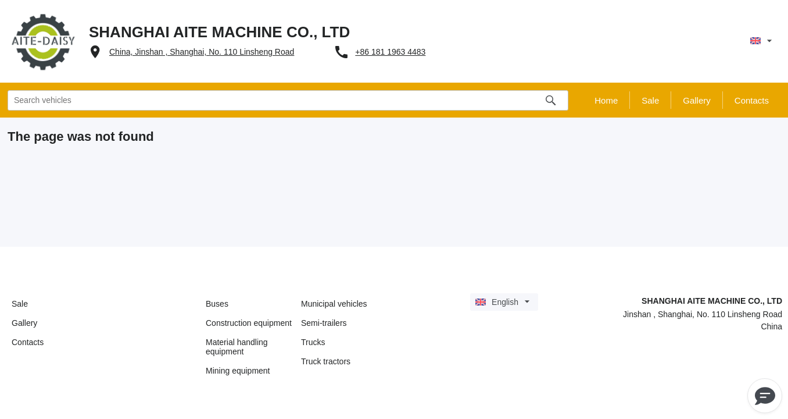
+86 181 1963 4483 (390, 51)
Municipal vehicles (334, 303)
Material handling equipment (237, 347)
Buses (217, 303)
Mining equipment (238, 370)
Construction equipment (249, 323)
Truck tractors (325, 361)
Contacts (28, 342)
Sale (20, 303)
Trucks (313, 342)
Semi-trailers (324, 323)
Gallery (24, 323)
